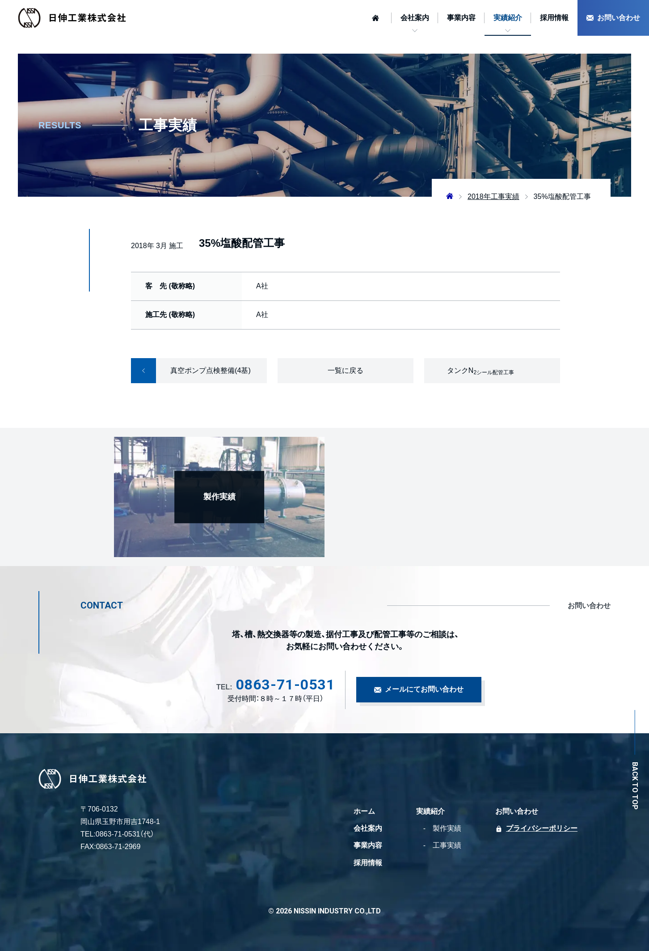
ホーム (364, 811)
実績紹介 (507, 17)
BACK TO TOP (635, 786)
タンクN (480, 371)
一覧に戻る (345, 370)
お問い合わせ (618, 17)
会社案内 (414, 17)
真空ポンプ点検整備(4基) (191, 370)
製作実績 (447, 828)
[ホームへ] (377, 18)
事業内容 (461, 17)
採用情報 (554, 17)
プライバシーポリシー (541, 828)
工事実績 (447, 845)
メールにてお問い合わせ (424, 689)
